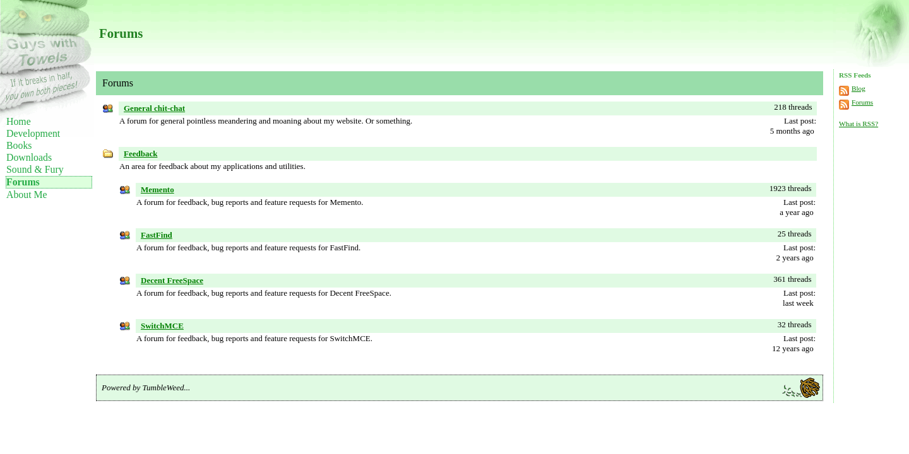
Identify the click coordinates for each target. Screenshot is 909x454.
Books (19, 145)
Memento (157, 189)
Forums (23, 182)
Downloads (29, 157)
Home (18, 121)
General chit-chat (154, 108)
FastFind (156, 235)
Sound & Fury (35, 169)
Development (33, 133)
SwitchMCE (162, 325)
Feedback (140, 153)
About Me (26, 194)
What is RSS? (858, 123)
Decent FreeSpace (172, 280)
